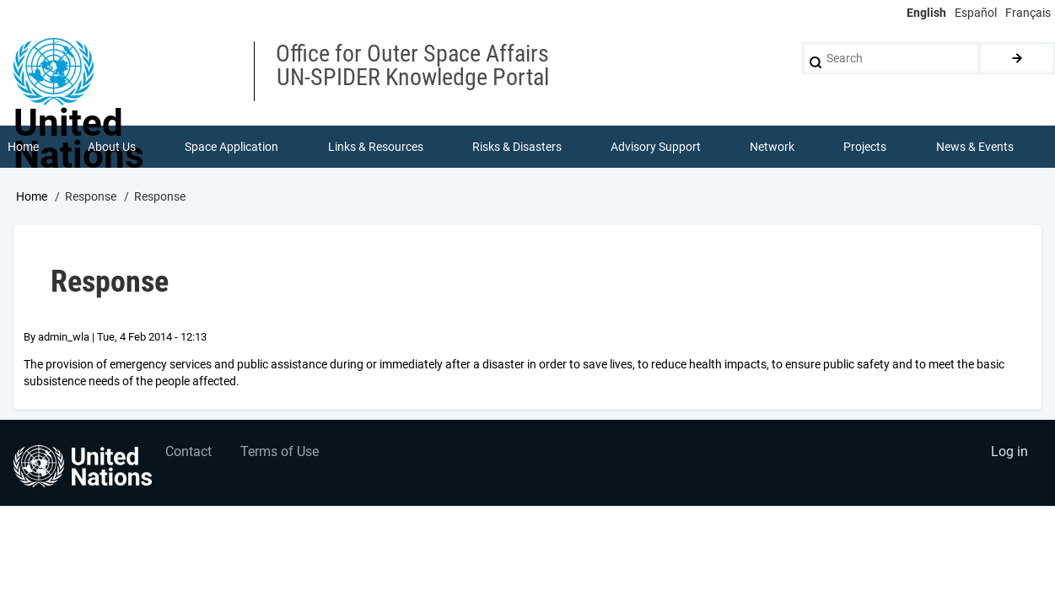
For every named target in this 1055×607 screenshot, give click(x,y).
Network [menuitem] (772, 146)
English (926, 12)
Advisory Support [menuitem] (656, 146)
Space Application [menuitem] (231, 146)
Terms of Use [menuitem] (280, 452)
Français (1028, 12)
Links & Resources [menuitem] (375, 146)
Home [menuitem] (23, 146)
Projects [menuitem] (865, 146)
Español (976, 12)
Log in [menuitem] (1009, 452)
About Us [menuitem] (112, 146)
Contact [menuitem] (188, 452)
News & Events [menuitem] (975, 146)
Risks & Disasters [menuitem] (517, 146)
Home (31, 196)
